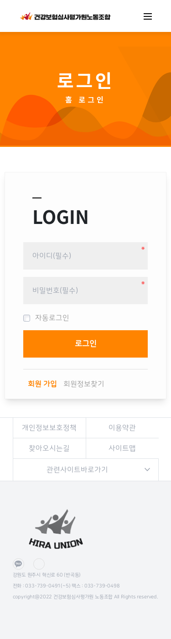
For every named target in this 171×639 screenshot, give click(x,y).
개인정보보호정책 (49, 428)
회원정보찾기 (83, 384)
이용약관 (122, 428)
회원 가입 (42, 384)
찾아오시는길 (49, 448)
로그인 (92, 99)
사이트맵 (122, 448)
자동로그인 (46, 318)
